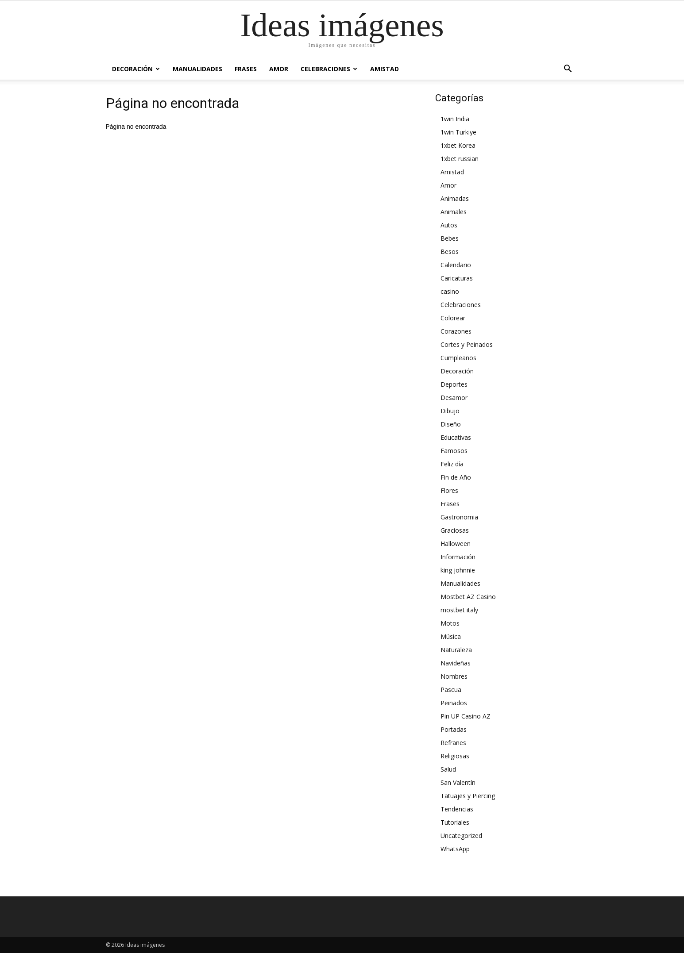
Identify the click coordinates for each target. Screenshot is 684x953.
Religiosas (455, 756)
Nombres (454, 676)
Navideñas (456, 663)
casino (450, 291)
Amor (278, 69)
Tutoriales (455, 822)
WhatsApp (455, 849)
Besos (450, 251)
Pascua (451, 689)
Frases (246, 69)
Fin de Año (456, 477)
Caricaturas (457, 278)
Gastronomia (459, 517)
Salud (448, 769)
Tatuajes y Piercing (468, 796)
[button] (568, 69)
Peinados (454, 703)
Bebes (450, 238)
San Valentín (458, 782)
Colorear (453, 318)
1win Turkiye (458, 132)
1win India (455, 119)
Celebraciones (329, 69)
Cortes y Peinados (467, 344)
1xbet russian (460, 158)
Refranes (453, 742)
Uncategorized (461, 835)
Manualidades (197, 69)
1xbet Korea (458, 145)
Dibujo (450, 411)
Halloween (456, 543)
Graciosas (455, 530)
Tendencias (457, 809)
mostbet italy (459, 610)
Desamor (454, 397)
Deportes (454, 384)
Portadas (454, 729)
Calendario (456, 265)
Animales (454, 212)
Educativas (456, 437)
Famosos (454, 450)
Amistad (384, 69)
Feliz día (452, 464)
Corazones (456, 331)
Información (458, 557)
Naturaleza (456, 650)
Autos (449, 225)
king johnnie (458, 570)
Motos (450, 623)
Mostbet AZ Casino (468, 596)
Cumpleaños (458, 358)
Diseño (451, 424)
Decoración (136, 69)
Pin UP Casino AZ (466, 716)
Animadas (455, 198)
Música (451, 636)
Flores (449, 490)
